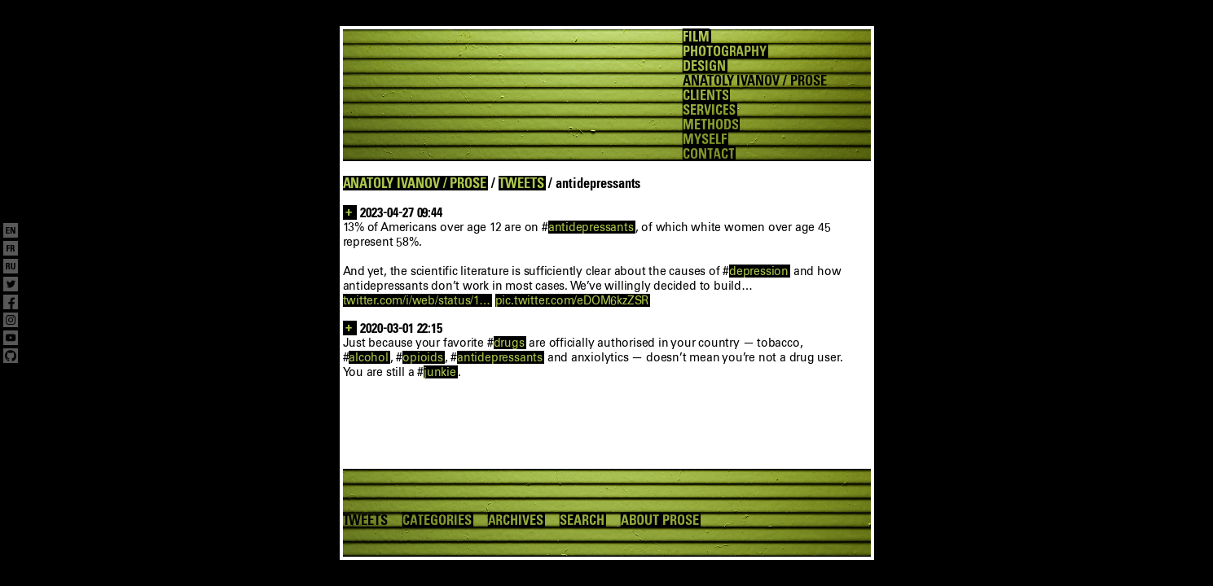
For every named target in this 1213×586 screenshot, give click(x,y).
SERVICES (709, 110)
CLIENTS (706, 95)
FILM (696, 36)
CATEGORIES (436, 520)
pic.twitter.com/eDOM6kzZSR (572, 300)
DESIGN (704, 66)
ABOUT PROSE (660, 520)
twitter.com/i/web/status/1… (416, 300)
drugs (509, 342)
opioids (422, 357)
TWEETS (521, 183)
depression (759, 271)
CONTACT (709, 153)
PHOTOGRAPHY (725, 51)
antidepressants (591, 227)
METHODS (711, 124)
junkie (440, 371)
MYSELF (705, 139)
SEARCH (582, 520)
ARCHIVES (516, 520)
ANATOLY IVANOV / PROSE (415, 183)
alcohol (369, 357)
